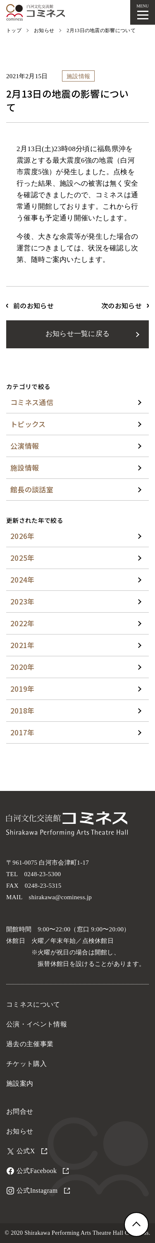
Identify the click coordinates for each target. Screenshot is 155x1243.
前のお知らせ (33, 305)
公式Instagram (43, 1190)
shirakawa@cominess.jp (60, 897)
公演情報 (24, 446)
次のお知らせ (121, 305)
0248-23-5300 (42, 874)
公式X (32, 1150)
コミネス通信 (31, 402)
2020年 (22, 667)
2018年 (22, 710)
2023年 (22, 601)
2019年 (22, 688)
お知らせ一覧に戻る (77, 334)
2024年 (22, 579)
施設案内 (19, 1083)
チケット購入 (26, 1063)
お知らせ (19, 1131)
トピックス (28, 424)
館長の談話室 (31, 489)
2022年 (22, 623)
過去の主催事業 (29, 1043)
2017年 (22, 732)
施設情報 (24, 467)
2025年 (22, 558)
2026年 (22, 536)
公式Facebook (43, 1170)
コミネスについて (33, 1004)
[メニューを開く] (142, 12)
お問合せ (19, 1111)
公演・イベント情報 (36, 1024)
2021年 (22, 645)
